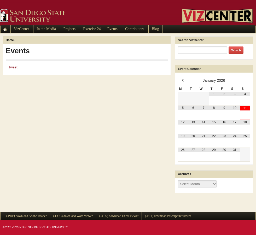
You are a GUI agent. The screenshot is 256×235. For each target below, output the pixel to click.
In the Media (46, 29)
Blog (155, 29)
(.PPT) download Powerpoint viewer (168, 216)
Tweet (13, 67)
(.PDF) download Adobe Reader (26, 216)
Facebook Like (29, 67)
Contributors (134, 29)
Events (112, 29)
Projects (69, 29)
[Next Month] (245, 80)
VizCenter (21, 29)
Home (10, 40)
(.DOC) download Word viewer (73, 216)
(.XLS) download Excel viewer (118, 216)
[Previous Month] (183, 80)
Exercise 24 (92, 29)
